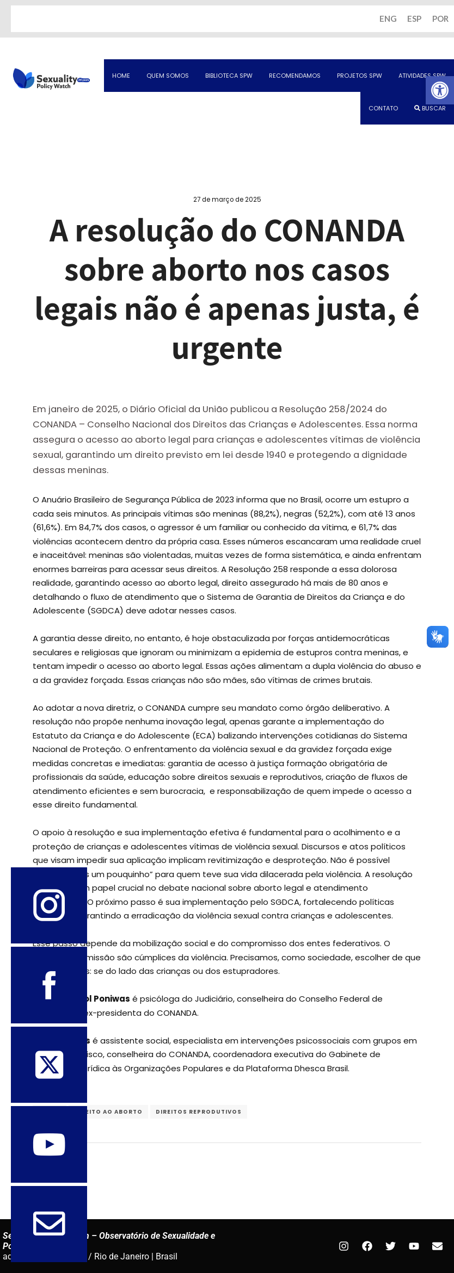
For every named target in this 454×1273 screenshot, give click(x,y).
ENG (387, 19)
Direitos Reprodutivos (199, 1112)
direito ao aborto (108, 1112)
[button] (440, 90)
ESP (414, 19)
